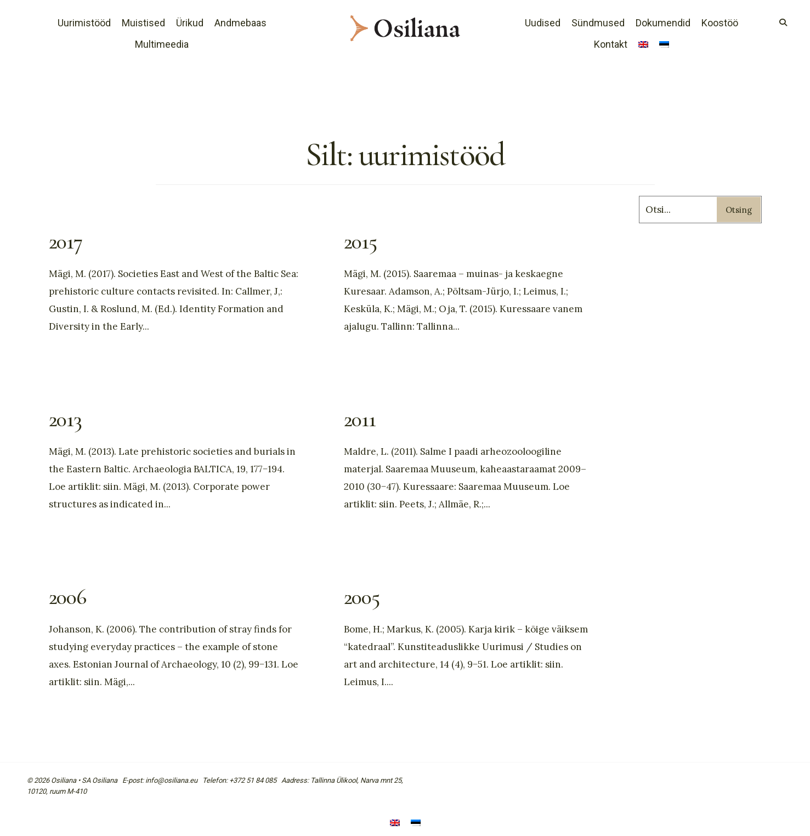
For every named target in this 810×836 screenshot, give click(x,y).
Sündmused (598, 23)
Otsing (739, 210)
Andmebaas (240, 23)
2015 (360, 241)
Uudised (542, 23)
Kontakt (610, 44)
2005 (361, 597)
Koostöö (719, 23)
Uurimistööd (84, 23)
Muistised (143, 23)
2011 (360, 419)
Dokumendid (663, 23)
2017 (65, 241)
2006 (67, 597)
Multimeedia (162, 44)
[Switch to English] (643, 45)
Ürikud (189, 23)
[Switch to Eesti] (415, 824)
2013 (65, 419)
